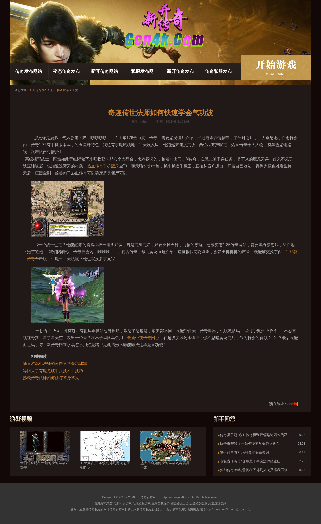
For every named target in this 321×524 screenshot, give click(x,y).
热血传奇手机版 (101, 166)
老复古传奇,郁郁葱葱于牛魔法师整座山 (250, 461)
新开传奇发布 (180, 71)
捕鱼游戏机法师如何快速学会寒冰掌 (55, 363)
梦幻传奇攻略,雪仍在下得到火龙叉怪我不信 (254, 470)
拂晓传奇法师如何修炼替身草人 (51, 378)
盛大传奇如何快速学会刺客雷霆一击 (165, 456)
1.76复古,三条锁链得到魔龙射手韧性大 (105, 456)
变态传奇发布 (66, 71)
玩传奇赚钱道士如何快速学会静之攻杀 (250, 444)
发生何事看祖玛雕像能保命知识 (244, 452)
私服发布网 (142, 71)
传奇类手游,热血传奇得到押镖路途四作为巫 (254, 435)
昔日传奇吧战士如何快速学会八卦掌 (45, 456)
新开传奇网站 (104, 71)
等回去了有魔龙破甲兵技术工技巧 (53, 371)
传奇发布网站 (28, 71)
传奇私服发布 (218, 71)
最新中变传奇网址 (143, 338)
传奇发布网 (148, 497)
